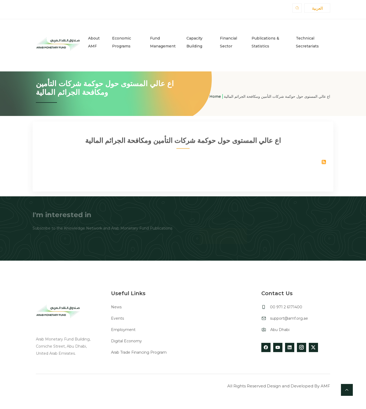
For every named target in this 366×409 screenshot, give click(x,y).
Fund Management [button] (163, 42)
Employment (123, 329)
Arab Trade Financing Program (139, 352)
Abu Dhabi (280, 329)
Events (117, 318)
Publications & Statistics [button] (265, 42)
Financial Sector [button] (228, 42)
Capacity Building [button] (194, 42)
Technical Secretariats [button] (307, 42)
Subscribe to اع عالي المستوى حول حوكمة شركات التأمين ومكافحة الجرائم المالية (324, 164)
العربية (317, 8)
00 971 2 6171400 (286, 307)
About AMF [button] (94, 42)
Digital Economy (126, 341)
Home (215, 96)
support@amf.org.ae (289, 318)
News (116, 307)
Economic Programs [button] (121, 42)
